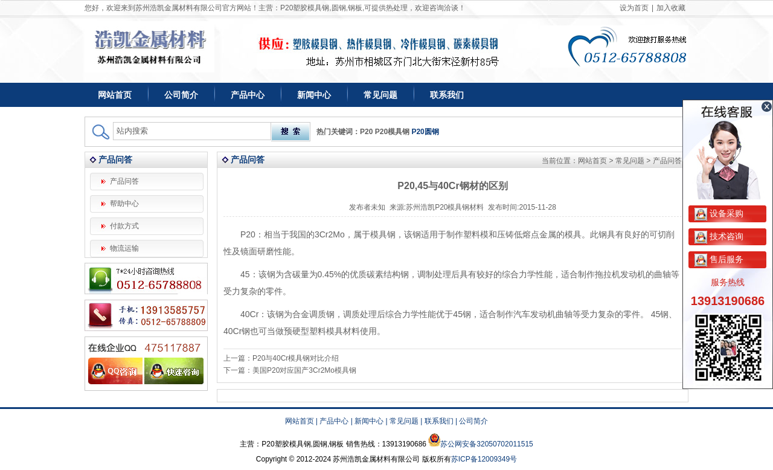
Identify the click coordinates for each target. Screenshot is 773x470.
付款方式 (124, 226)
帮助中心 (124, 203)
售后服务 (718, 259)
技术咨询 (718, 236)
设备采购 (718, 213)
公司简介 (181, 95)
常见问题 (380, 95)
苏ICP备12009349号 (484, 459)
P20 (366, 131)
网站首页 (115, 95)
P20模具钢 (392, 131)
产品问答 (124, 181)
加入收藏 (670, 8)
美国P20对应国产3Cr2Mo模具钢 (304, 370)
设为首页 (634, 8)
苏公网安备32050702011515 (486, 444)
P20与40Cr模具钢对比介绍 (295, 358)
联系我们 (447, 95)
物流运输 (124, 248)
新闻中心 (314, 95)
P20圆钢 (424, 131)
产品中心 (248, 95)
